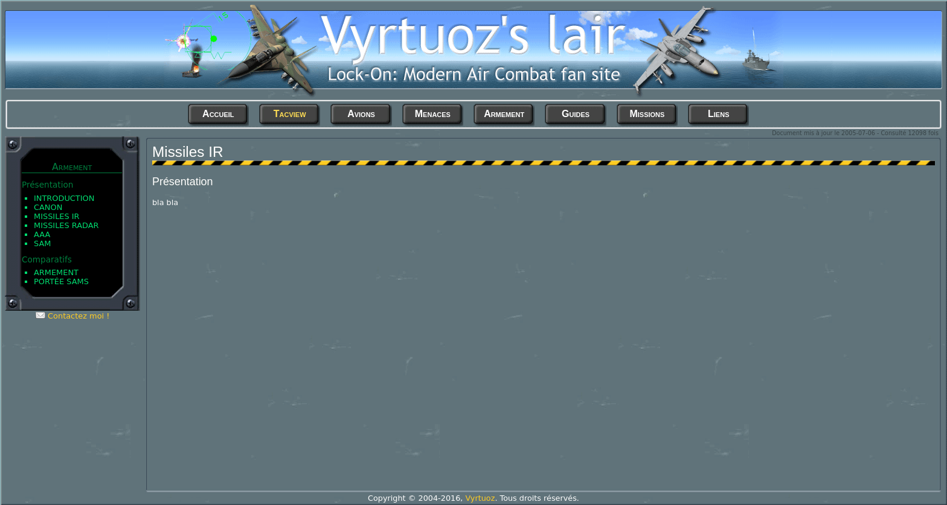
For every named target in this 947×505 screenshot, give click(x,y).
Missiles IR (57, 216)
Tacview (290, 114)
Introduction (64, 198)
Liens (718, 114)
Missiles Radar (66, 225)
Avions (361, 114)
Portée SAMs (61, 281)
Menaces (433, 114)
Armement (504, 114)
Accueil (218, 114)
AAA (42, 234)
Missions (646, 114)
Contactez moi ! (78, 315)
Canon (48, 207)
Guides (575, 114)
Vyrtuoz (480, 498)
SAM (42, 243)
